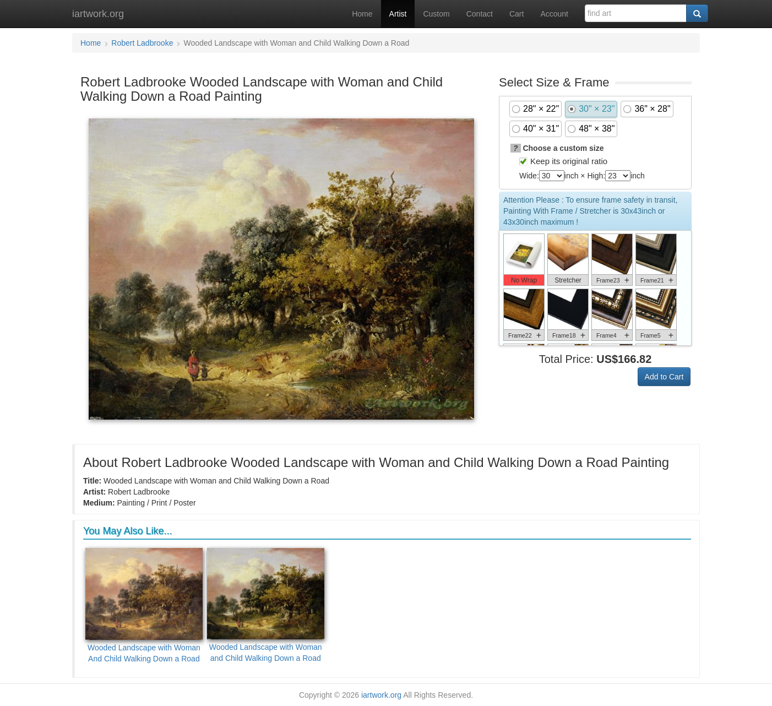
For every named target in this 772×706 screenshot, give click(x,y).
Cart (516, 13)
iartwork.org (98, 13)
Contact (479, 13)
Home (362, 13)
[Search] (697, 13)
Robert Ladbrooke (142, 43)
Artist (398, 13)
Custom (436, 13)
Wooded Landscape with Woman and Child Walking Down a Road (265, 605)
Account (554, 13)
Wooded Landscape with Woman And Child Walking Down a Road (144, 605)
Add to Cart (664, 376)
